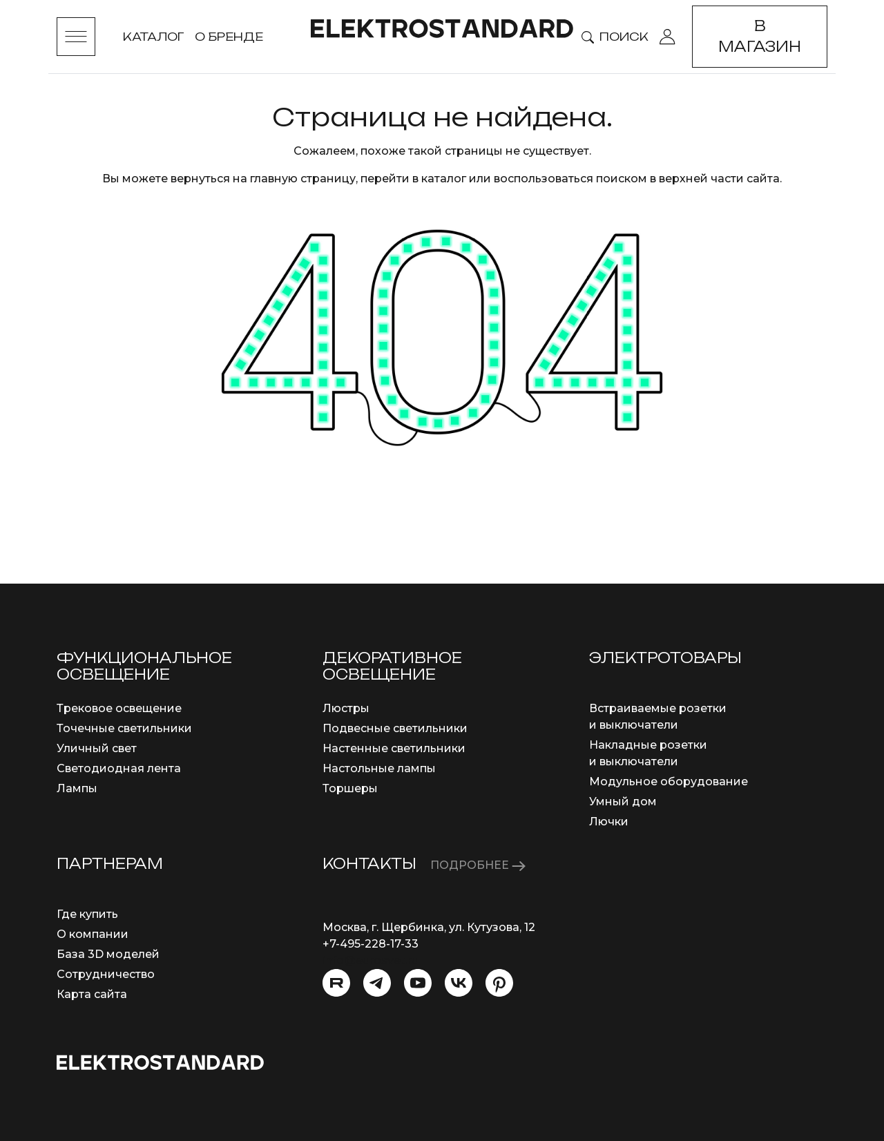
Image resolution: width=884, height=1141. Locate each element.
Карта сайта (92, 994)
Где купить (87, 914)
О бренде (229, 37)
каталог (443, 178)
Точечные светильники (124, 728)
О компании (92, 934)
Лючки (608, 821)
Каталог (153, 37)
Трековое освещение (119, 708)
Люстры (346, 708)
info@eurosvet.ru (371, 960)
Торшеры (350, 788)
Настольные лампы (379, 768)
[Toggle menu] (76, 36)
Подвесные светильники (395, 728)
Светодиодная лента (119, 768)
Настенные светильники (394, 748)
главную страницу (303, 178)
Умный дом (623, 801)
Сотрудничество (106, 974)
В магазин (759, 36)
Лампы (77, 788)
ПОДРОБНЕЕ (478, 865)
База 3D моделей (108, 954)
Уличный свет (97, 748)
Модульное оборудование (668, 781)
